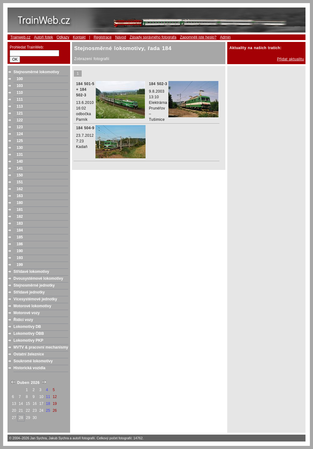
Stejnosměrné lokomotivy (36, 72)
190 (20, 251)
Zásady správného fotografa (153, 37)
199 (20, 265)
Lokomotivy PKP (28, 340)
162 (20, 189)
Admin (225, 37)
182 (20, 216)
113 (20, 106)
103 (20, 86)
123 (20, 127)
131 (20, 154)
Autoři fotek (43, 37)
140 (20, 161)
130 (20, 147)
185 (20, 237)
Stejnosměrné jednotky (34, 285)
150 (20, 175)
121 (20, 113)
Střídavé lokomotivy (31, 271)
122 (20, 120)
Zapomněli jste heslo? (198, 37)
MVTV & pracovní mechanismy (40, 347)
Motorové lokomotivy (32, 306)
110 (20, 92)
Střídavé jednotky (29, 292)
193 (20, 258)
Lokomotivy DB (27, 326)
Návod (120, 37)
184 (20, 230)
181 (20, 209)
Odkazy (63, 37)
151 (20, 182)
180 (20, 203)
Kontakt (79, 37)
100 (20, 79)
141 (20, 168)
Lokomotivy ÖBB (28, 333)
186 (20, 244)
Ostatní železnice (28, 354)
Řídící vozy (23, 320)
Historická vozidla (29, 368)
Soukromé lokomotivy (33, 361)
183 (20, 223)
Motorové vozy (26, 313)
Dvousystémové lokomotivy (38, 278)
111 (20, 99)
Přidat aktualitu (290, 59)
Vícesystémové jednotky (35, 299)
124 (20, 134)
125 (20, 141)
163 (20, 196)
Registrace (102, 37)
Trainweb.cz (20, 37)
